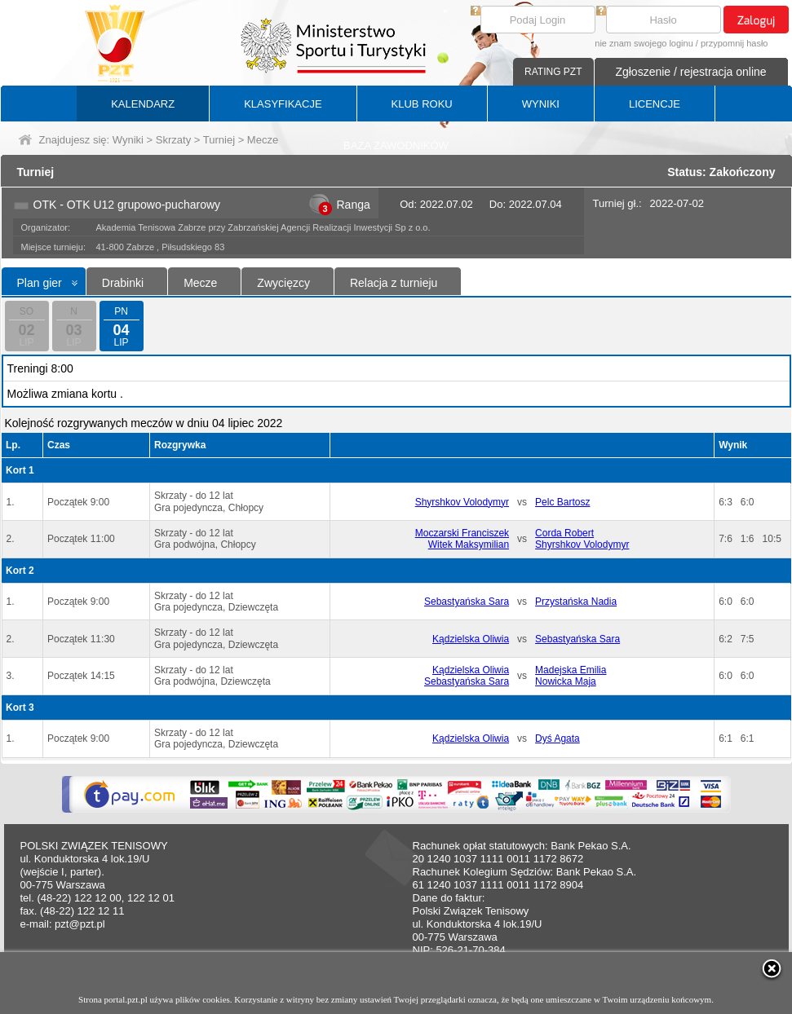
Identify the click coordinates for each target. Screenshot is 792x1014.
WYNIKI (541, 104)
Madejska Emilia (570, 670)
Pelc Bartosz (562, 502)
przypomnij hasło (734, 43)
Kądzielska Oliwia (470, 639)
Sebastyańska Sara (466, 601)
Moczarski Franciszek (462, 533)
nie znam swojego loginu (643, 43)
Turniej (219, 140)
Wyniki (128, 140)
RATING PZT (553, 71)
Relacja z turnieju (393, 282)
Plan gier (39, 282)
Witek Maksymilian (468, 544)
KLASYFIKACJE (282, 104)
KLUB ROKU (422, 104)
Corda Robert (564, 533)
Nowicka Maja (565, 681)
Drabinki (123, 282)
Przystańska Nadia (576, 601)
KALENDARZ (143, 104)
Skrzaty (173, 140)
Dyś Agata (557, 738)
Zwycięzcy (283, 282)
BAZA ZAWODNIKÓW (396, 145)
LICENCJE (654, 104)
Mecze (200, 282)
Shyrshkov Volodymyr (462, 502)
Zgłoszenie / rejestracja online (690, 71)
